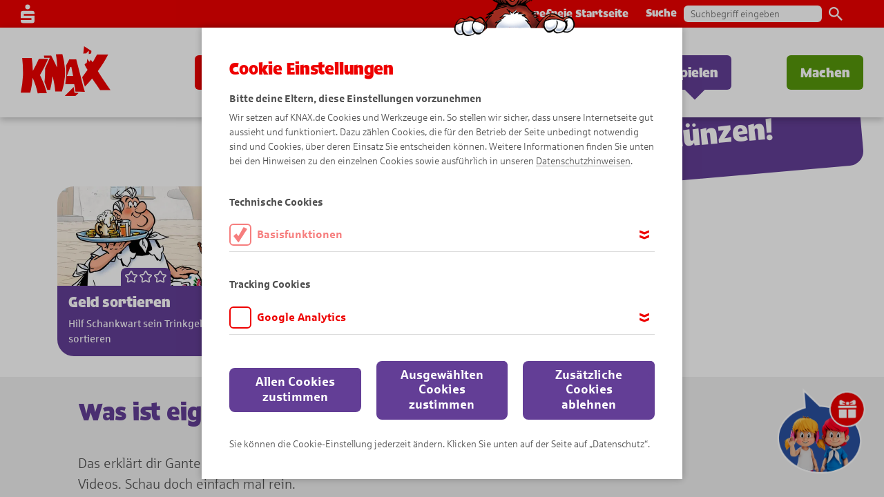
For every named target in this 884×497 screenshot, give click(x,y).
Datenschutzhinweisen (583, 161)
